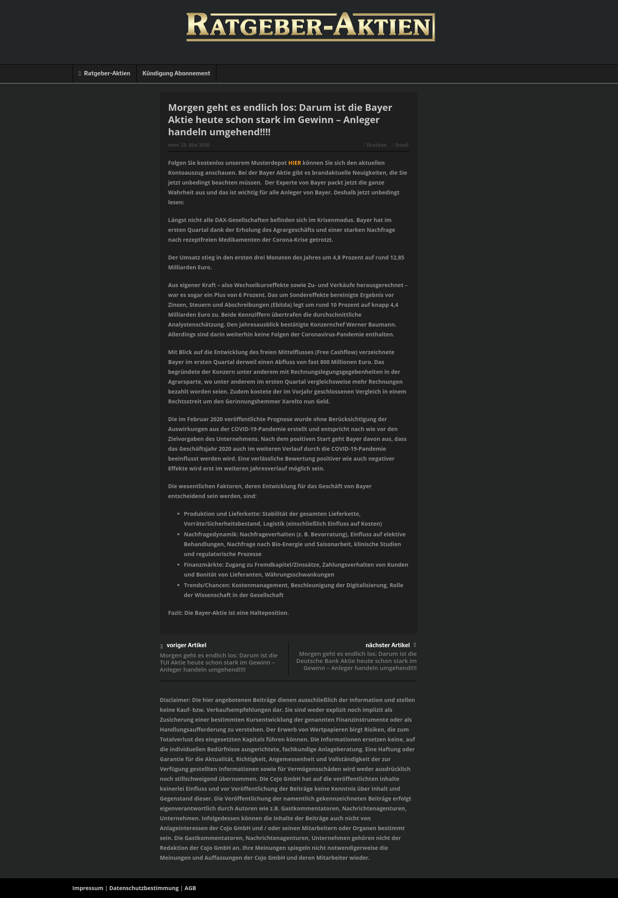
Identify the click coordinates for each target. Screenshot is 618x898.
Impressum (88, 888)
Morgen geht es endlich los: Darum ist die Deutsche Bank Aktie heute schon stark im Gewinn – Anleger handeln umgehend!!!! (356, 661)
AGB (190, 888)
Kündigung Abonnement (176, 73)
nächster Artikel (391, 645)
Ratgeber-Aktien (104, 73)
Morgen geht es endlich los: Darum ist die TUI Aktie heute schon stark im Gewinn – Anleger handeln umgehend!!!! (219, 662)
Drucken (375, 145)
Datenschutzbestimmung (144, 888)
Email (400, 145)
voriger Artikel (184, 647)
